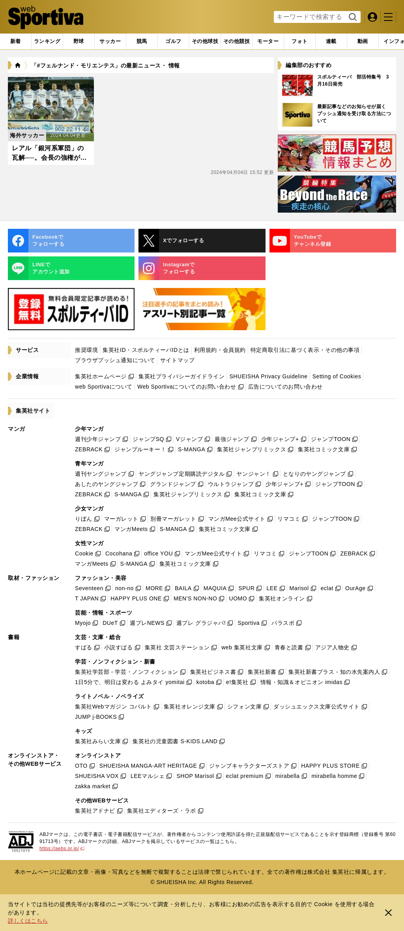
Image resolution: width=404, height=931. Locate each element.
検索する (352, 17)
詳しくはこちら (28, 921)
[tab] (78, 41)
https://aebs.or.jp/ (61, 848)
